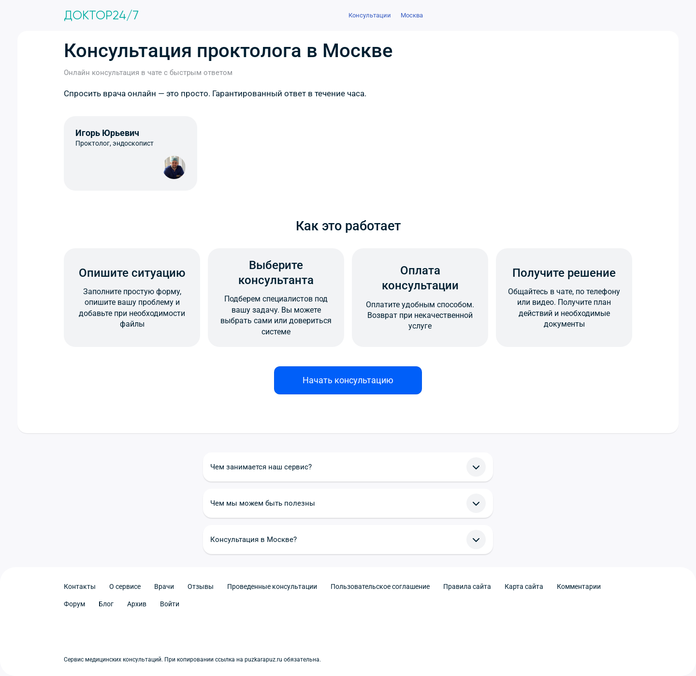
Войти (169, 604)
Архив (136, 604)
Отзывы (201, 586)
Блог (106, 604)
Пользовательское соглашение (380, 586)
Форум (74, 604)
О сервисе (125, 586)
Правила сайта (467, 586)
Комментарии (579, 586)
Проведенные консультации (272, 586)
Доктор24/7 (101, 15)
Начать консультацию (348, 380)
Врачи (164, 586)
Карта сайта (524, 586)
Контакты (80, 586)
